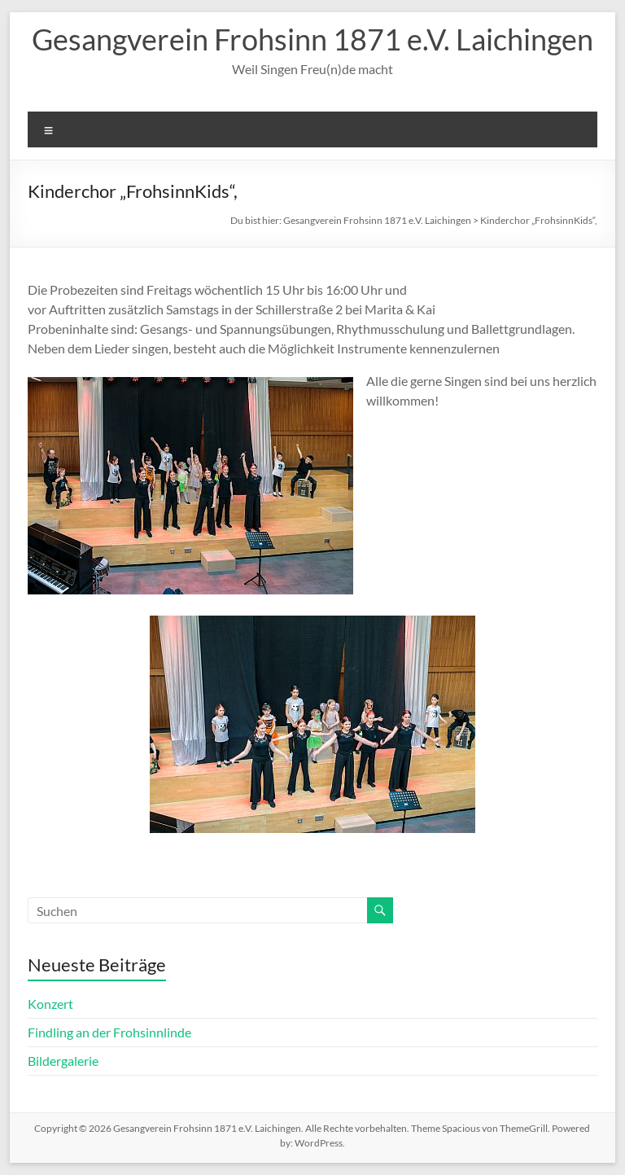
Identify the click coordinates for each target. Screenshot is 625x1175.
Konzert (50, 1003)
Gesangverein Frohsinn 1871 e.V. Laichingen (312, 39)
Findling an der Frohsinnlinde (109, 1032)
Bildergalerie (63, 1060)
